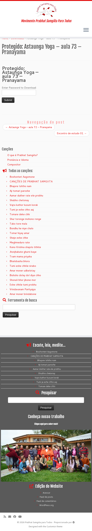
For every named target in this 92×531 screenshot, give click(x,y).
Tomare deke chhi (20, 224)
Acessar (46, 492)
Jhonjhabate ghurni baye (23, 262)
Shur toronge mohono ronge (25, 229)
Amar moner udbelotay (22, 281)
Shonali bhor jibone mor (23, 290)
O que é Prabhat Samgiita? (22, 165)
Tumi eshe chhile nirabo (23, 276)
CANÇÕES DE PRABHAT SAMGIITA (31, 192)
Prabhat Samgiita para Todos (38, 522)
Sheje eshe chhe (19, 248)
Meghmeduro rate (20, 252)
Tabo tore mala (18, 234)
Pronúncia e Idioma (18, 170)
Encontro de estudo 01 (72, 143)
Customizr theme (54, 526)
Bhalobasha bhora (20, 271)
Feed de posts (46, 496)
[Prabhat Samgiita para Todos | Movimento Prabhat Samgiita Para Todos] (46, 12)
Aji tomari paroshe (20, 201)
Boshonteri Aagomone (22, 187)
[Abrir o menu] (86, 33)
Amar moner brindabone (23, 304)
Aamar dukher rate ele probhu (26, 206)
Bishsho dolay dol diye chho (25, 285)
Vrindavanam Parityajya (23, 299)
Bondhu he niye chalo (21, 238)
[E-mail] (10, 517)
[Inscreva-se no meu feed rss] (6, 517)
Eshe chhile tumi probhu (23, 295)
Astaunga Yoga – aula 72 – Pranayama (28, 137)
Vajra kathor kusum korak (24, 215)
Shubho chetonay (19, 210)
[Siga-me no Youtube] (21, 517)
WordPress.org (46, 505)
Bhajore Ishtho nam (20, 196)
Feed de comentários (46, 501)
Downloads (17, 48)
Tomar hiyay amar (19, 243)
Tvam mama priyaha (21, 267)
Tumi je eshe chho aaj (22, 220)
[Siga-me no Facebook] (15, 517)
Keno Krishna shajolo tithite (25, 257)
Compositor (14, 175)
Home (5, 48)
